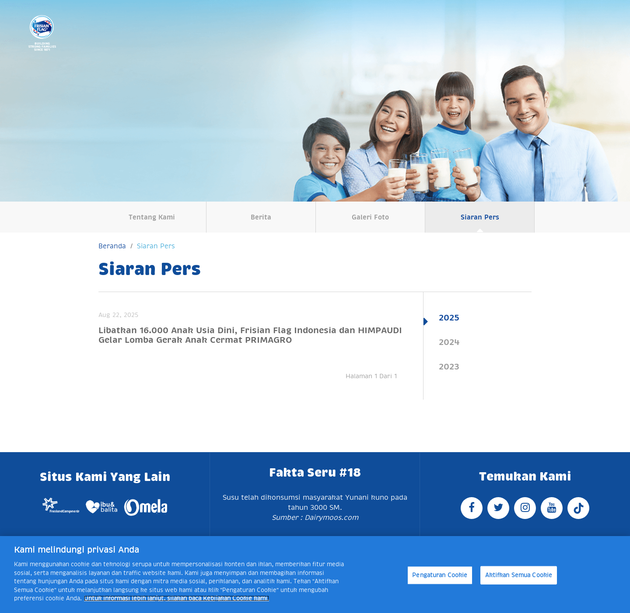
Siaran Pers (480, 217)
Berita (261, 217)
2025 (449, 317)
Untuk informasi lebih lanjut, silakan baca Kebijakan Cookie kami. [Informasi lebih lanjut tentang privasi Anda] (176, 598)
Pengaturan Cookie (439, 575)
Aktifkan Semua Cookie (519, 575)
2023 (449, 366)
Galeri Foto (370, 217)
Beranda (112, 246)
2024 (449, 342)
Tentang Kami (152, 217)
